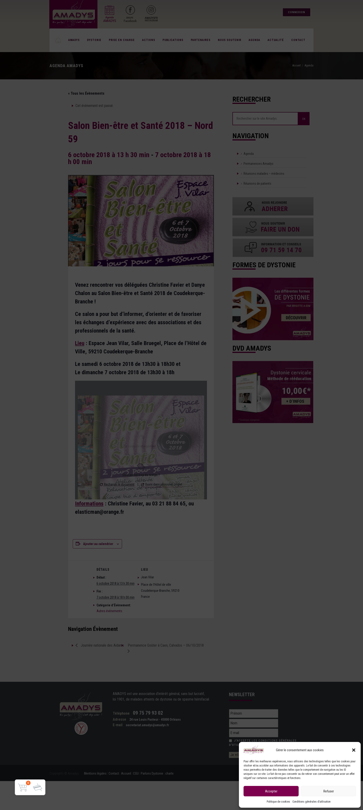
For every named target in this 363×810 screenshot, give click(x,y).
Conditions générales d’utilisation (311, 801)
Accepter (271, 791)
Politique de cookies (278, 801)
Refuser (328, 791)
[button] (353, 750)
